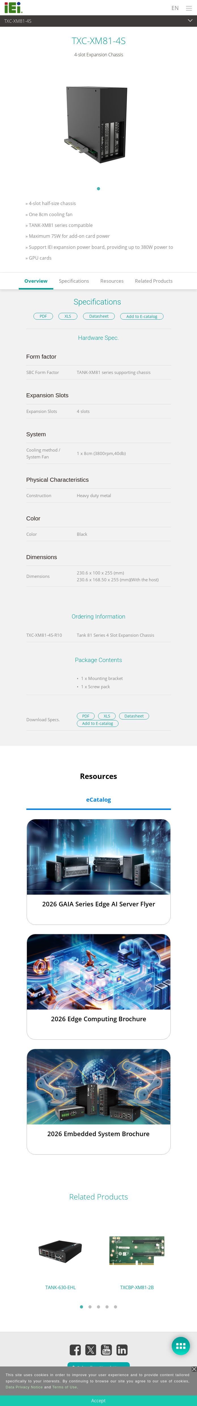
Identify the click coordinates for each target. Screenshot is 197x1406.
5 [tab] (115, 1307)
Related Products (154, 281)
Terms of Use (64, 1387)
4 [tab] (107, 1307)
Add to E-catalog (141, 316)
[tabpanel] (98, 125)
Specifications (74, 281)
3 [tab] (98, 1307)
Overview (36, 281)
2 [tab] (90, 1307)
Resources (112, 281)
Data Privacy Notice (24, 1387)
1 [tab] (98, 188)
